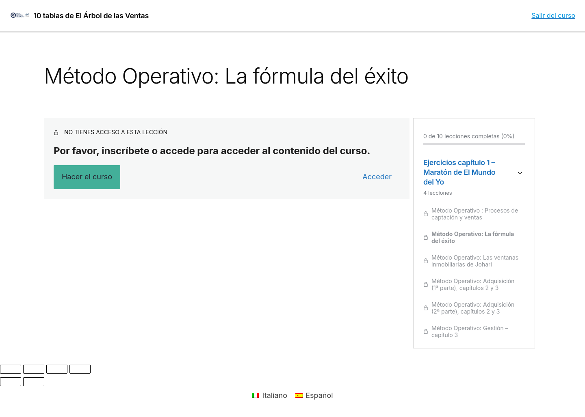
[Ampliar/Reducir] (10, 369)
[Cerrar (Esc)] (80, 369)
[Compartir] (56, 369)
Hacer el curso (87, 176)
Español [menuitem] (319, 395)
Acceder (377, 176)
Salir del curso (553, 15)
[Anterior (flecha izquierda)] (10, 381)
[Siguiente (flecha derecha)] (33, 381)
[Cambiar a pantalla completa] (33, 369)
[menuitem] (269, 395)
